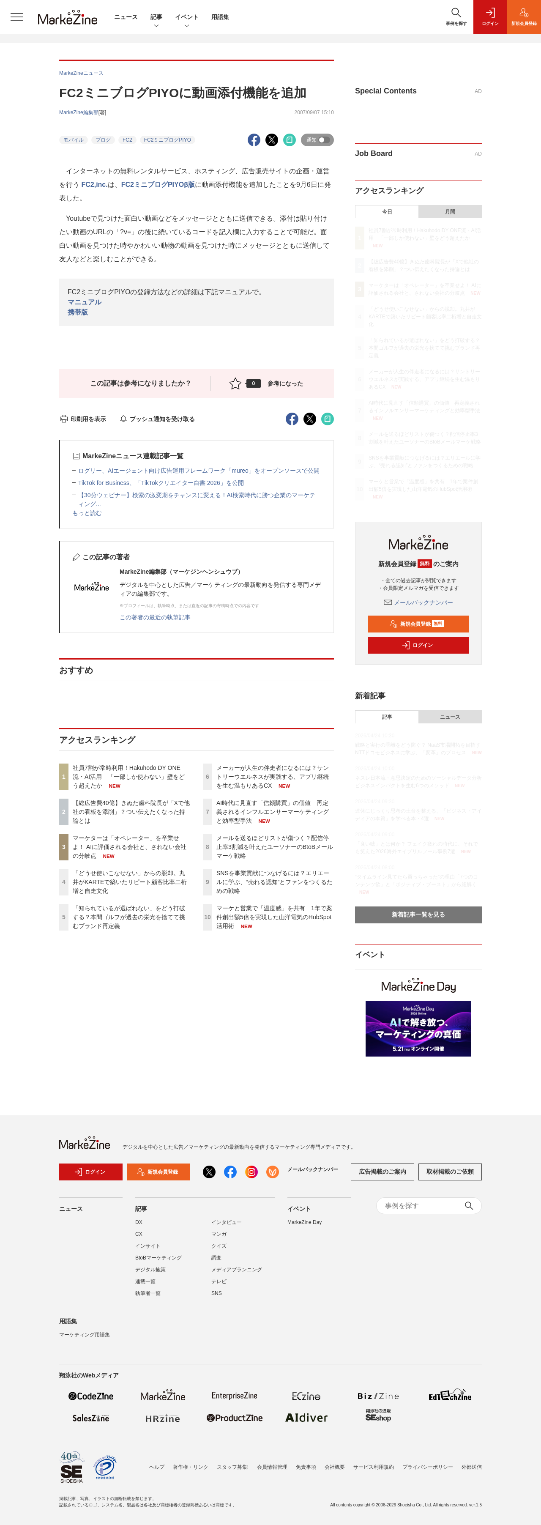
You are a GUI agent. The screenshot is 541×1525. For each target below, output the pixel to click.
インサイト (148, 1246)
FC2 (127, 140)
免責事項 (306, 1467)
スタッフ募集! (233, 1467)
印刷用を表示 (82, 419)
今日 (387, 212)
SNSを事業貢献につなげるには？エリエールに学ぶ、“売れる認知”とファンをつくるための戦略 (274, 882)
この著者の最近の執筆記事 (155, 617)
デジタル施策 (150, 1270)
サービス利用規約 (373, 1467)
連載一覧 (145, 1281)
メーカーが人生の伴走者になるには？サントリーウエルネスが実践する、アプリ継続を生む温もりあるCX (272, 776)
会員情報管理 (272, 1467)
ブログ (103, 140)
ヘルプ (156, 1467)
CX (138, 1234)
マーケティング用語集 (84, 1335)
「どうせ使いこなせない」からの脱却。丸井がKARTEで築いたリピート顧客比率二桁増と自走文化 (130, 882)
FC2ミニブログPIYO (167, 140)
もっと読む (87, 512)
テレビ (219, 1281)
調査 (216, 1258)
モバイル (73, 140)
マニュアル (84, 302)
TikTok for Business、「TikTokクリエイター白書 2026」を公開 (161, 482)
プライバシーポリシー (427, 1467)
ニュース (126, 17)
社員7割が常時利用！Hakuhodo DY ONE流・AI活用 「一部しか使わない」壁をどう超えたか (129, 776)
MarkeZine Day (304, 1222)
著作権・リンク (190, 1467)
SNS (216, 1293)
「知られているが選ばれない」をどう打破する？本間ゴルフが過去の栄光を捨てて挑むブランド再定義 (129, 917)
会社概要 (335, 1467)
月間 (450, 212)
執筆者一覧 (148, 1293)
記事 (156, 18)
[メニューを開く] (17, 17)
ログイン (417, 645)
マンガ (219, 1234)
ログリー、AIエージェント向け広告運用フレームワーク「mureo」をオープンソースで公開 (199, 470)
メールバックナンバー (418, 602)
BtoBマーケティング (158, 1258)
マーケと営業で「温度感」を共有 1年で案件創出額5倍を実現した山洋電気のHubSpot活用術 (274, 917)
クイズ (219, 1246)
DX (138, 1222)
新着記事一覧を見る (418, 914)
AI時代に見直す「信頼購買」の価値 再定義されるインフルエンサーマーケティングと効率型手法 (272, 811)
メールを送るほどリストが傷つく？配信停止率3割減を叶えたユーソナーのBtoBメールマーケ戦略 (274, 847)
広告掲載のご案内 (382, 1171)
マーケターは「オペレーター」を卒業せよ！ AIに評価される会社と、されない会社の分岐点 (129, 847)
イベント (187, 18)
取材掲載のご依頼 (450, 1171)
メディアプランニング (236, 1270)
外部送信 (472, 1467)
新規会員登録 (416, 624)
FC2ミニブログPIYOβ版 (158, 184)
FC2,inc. (94, 184)
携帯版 (78, 312)
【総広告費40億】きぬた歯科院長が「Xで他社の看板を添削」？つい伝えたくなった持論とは (131, 811)
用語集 (220, 17)
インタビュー (226, 1222)
